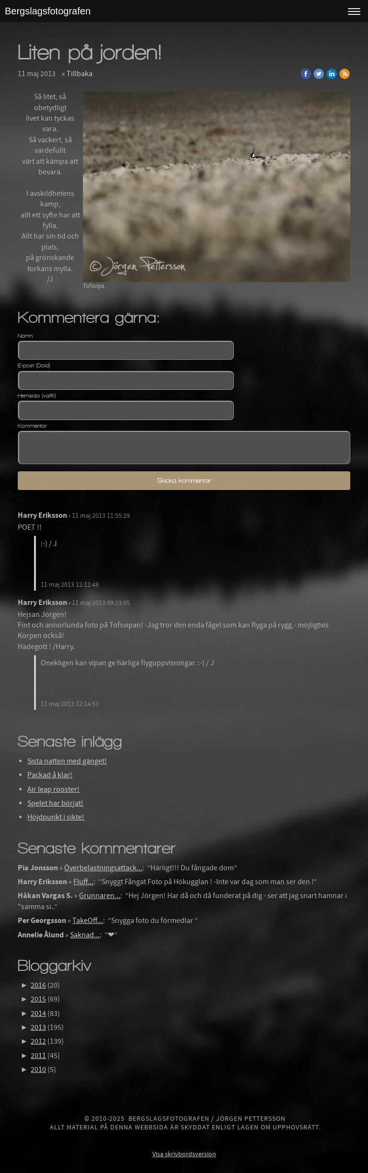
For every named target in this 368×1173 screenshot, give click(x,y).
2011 (38, 1055)
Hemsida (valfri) (37, 396)
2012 (38, 1041)
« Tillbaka (77, 74)
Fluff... (83, 882)
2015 (38, 999)
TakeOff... (87, 920)
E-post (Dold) (34, 365)
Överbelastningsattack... (103, 868)
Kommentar (32, 426)
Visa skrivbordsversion (184, 1154)
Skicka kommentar (184, 480)
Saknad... (85, 935)
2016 (38, 985)
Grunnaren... (99, 895)
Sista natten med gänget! (67, 761)
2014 (38, 1013)
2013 (38, 1027)
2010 (38, 1069)
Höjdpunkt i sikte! (55, 817)
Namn (25, 336)
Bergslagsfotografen (48, 11)
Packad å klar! (49, 775)
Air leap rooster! (53, 789)
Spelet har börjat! (55, 803)
